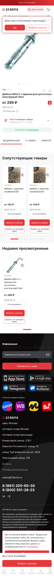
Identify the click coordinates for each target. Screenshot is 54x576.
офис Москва (9, 423)
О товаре (31, 140)
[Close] (48, 20)
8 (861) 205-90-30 (18, 486)
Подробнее (32, 546)
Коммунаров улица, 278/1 (16, 440)
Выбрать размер (27, 563)
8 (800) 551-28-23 (18, 490)
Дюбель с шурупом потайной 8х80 (13, 190)
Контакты (7, 463)
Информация (9, 343)
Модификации (11, 140)
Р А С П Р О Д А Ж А (27, 3)
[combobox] (23, 16)
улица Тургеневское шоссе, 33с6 (21, 452)
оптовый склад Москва (15, 428)
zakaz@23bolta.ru (12, 477)
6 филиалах (33, 129)
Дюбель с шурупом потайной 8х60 (39, 190)
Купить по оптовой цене (14, 230)
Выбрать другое (38, 27)
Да (14, 27)
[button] (48, 16)
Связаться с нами (27, 366)
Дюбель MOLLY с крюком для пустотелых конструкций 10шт (13, 283)
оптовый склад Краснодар (17, 434)
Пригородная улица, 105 (16, 457)
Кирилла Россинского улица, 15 (20, 446)
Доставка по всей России (15, 469)
